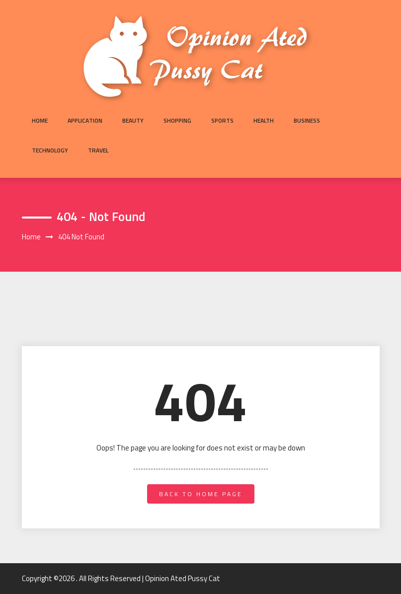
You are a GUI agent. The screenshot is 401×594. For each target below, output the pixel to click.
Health (263, 120)
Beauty (133, 120)
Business (307, 120)
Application (85, 120)
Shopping (177, 120)
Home (40, 120)
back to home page (200, 494)
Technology (50, 150)
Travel (98, 150)
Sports (222, 120)
